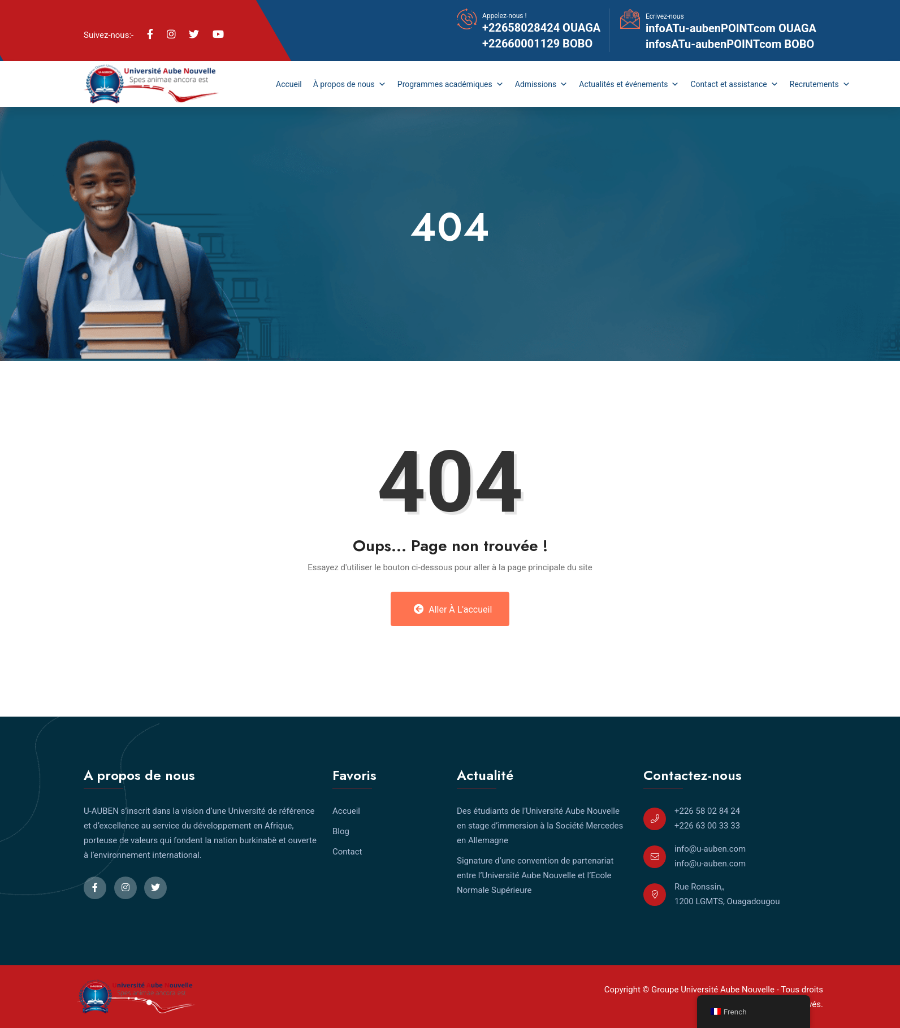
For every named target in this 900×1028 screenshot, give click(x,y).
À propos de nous (349, 84)
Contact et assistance (734, 84)
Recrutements (820, 84)
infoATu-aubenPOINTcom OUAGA (731, 28)
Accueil (289, 84)
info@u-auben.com (710, 849)
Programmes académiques (450, 84)
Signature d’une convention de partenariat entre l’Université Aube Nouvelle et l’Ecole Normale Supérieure (535, 875)
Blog (340, 831)
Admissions (541, 84)
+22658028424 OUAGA (541, 27)
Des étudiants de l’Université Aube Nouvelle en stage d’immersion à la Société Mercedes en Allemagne (540, 825)
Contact (347, 852)
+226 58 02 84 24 (707, 811)
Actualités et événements (629, 84)
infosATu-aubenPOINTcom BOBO (730, 44)
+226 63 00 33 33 (707, 826)
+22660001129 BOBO (537, 43)
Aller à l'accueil (453, 609)
